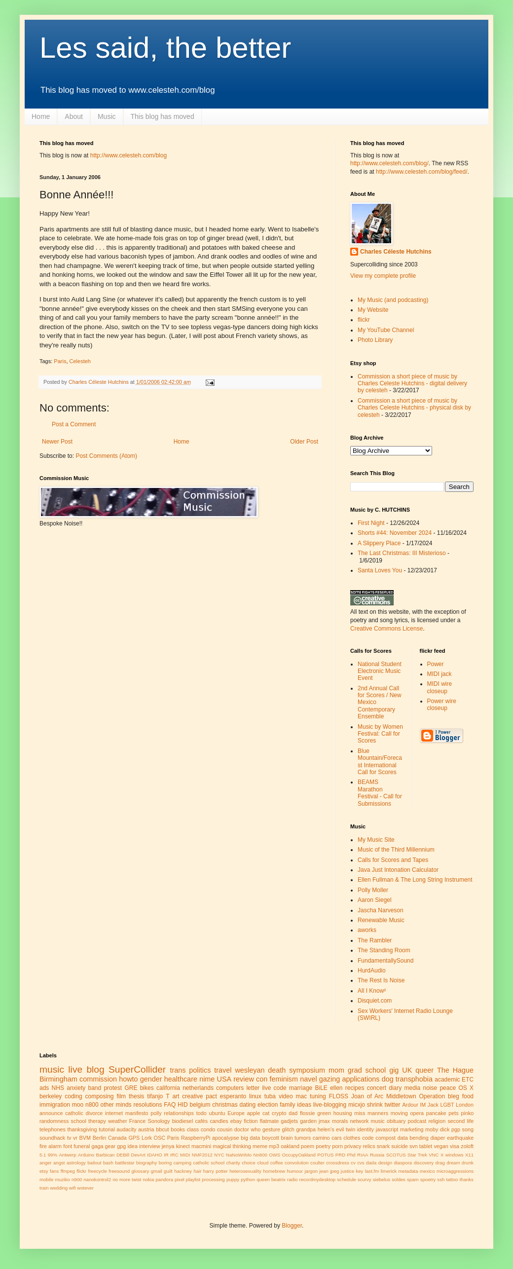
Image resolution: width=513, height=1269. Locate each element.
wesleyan (249, 1070)
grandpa (306, 1129)
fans (54, 1171)
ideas (304, 1104)
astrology (76, 1162)
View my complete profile (383, 275)
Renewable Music (381, 920)
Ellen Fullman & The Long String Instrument (415, 879)
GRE (130, 1087)
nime (207, 1079)
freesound (119, 1171)
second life (460, 1121)
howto (128, 1079)
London (465, 1105)
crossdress (337, 1162)
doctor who (247, 1129)
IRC (174, 1154)
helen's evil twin (337, 1129)
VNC (434, 1154)
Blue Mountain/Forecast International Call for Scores (380, 761)
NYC (219, 1154)
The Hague (455, 1070)
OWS (274, 1154)
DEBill (122, 1154)
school (78, 1121)
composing (99, 1096)
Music (107, 116)
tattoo (452, 1179)
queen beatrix (271, 1179)
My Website (373, 309)
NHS (58, 1087)
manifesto (136, 1113)
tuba (270, 1096)
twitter (393, 1104)
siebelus (381, 1179)
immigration (54, 1104)
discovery (424, 1162)
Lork (147, 1138)
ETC (468, 1079)
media (412, 1087)
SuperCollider (137, 1069)
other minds (115, 1104)
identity (365, 1129)
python (248, 1179)
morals (340, 1121)
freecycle (97, 1171)
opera (417, 1113)
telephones (52, 1129)
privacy (352, 1146)
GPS (134, 1138)
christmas (224, 1104)
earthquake (460, 1138)
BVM (85, 1138)
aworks (367, 930)
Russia (377, 1154)
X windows (452, 1154)
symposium (307, 1070)
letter (252, 1087)
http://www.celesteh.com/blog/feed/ (421, 171)
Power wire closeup (441, 704)
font (67, 1146)
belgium (200, 1104)
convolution (297, 1162)
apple (253, 1113)
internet (114, 1113)
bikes (147, 1087)
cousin (224, 1129)
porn (337, 1146)
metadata (408, 1171)
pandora (164, 1179)
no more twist (126, 1179)
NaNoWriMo (239, 1154)
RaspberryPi (195, 1138)
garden (308, 1121)
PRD (340, 1154)
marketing (411, 1129)
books (178, 1129)
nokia (148, 1179)
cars (336, 1138)
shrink (375, 1104)
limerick (389, 1171)
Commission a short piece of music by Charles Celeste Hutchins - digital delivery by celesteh (412, 383)
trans (177, 1070)
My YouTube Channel (386, 330)
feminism (283, 1079)
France (137, 1121)
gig (394, 1070)
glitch (288, 1129)
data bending (413, 1138)
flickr (364, 319)
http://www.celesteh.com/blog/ (389, 163)
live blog (86, 1069)
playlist (193, 1179)
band (94, 1087)
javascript (387, 1129)
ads (44, 1087)
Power (435, 664)
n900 (77, 1179)
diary (395, 1087)
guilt (168, 1171)
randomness (54, 1121)
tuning (318, 1096)
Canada (117, 1138)
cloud (262, 1162)
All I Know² (372, 990)
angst (59, 1162)
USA (224, 1079)
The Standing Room (384, 950)
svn (413, 1146)
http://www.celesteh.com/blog (128, 155)
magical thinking (232, 1146)
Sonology (158, 1121)
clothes (351, 1138)
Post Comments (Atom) (106, 455)
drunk (468, 1162)
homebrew (274, 1171)
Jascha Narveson (380, 910)
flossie (307, 1113)
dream (453, 1162)
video (286, 1096)
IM (423, 1105)
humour (295, 1171)
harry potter (215, 1171)
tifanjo (155, 1096)
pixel (179, 1179)
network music (367, 1121)
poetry (323, 1146)
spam (412, 1179)
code (367, 1138)
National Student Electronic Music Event (380, 671)
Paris (60, 361)
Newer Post (57, 441)
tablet (425, 1146)
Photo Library (375, 339)
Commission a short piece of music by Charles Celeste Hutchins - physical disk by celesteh (414, 407)
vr (75, 1138)
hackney (183, 1171)
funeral (81, 1146)
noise (430, 1087)
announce (51, 1113)
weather (117, 1121)
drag (440, 1162)
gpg (121, 1146)
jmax (324, 1121)
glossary (140, 1171)
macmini (201, 1146)
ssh (440, 1179)
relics (369, 1146)
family (287, 1104)
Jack (433, 1105)
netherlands (198, 1087)
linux (255, 1096)
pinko (467, 1113)
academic (447, 1079)
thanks (467, 1179)
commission (98, 1079)
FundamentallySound (385, 960)
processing (213, 1179)
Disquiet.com (375, 1000)
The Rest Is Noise (381, 980)
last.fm (372, 1171)
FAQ (170, 1104)
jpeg (334, 1171)
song (468, 1129)
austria (146, 1129)
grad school (367, 1070)
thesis (136, 1096)
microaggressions (455, 1171)
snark (383, 1146)
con (261, 1079)
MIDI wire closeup (439, 687)
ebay (236, 1121)
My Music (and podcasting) (393, 300)
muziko (62, 1179)
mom (336, 1070)
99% (52, 1154)
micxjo (356, 1104)
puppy (232, 1179)
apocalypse (225, 1138)
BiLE (321, 1087)
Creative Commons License (386, 628)
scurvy (364, 1179)
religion (436, 1121)
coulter (317, 1162)
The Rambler (375, 940)
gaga (97, 1146)
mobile (46, 1179)
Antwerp (67, 1154)
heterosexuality (245, 1171)
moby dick (437, 1129)
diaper (437, 1138)
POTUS (325, 1154)
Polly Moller (373, 890)
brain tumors (296, 1138)
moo (77, 1104)
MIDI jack (439, 674)
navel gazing (320, 1079)
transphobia (414, 1079)
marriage (300, 1087)
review (243, 1079)
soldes (398, 1179)
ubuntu (217, 1113)
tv (69, 1138)
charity (233, 1162)
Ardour (410, 1105)
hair (197, 1171)
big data (250, 1138)
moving (399, 1113)
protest (113, 1087)
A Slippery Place (379, 543)
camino (321, 1138)
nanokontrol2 (97, 1179)
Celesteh (80, 361)
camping (182, 1162)
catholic (74, 1113)
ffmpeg (68, 1171)
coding (73, 1096)
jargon (311, 1171)
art (175, 1096)
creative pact (199, 1096)
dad (293, 1113)
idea (132, 1146)
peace (448, 1087)
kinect (183, 1146)
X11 (469, 1154)
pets (453, 1113)
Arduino (86, 1154)
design (385, 1162)
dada (371, 1162)
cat (265, 1113)
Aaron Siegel (375, 899)
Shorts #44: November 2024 (395, 532)
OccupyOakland (299, 1154)
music (51, 1069)
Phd (351, 1154)
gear (110, 1146)
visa (454, 1146)
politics (200, 1070)
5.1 (42, 1154)
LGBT (447, 1105)
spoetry (428, 1179)
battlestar (124, 1162)
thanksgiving (82, 1129)
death (277, 1070)
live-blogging (329, 1104)
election (267, 1104)
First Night (371, 523)
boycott (270, 1138)
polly (155, 1113)
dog (388, 1079)
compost (385, 1138)
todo (201, 1113)
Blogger (292, 1225)
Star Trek (417, 1154)
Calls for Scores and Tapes (393, 860)
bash (108, 1162)
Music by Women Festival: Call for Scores (380, 734)
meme (260, 1146)
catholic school (208, 1162)
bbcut (162, 1129)
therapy (97, 1121)
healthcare (180, 1079)
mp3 (274, 1146)
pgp (455, 1129)
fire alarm (50, 1146)
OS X (466, 1087)
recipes (355, 1087)
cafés (201, 1121)
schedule (346, 1179)
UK (407, 1070)
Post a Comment (74, 424)
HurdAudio (372, 970)
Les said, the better (165, 47)
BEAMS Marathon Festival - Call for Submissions (380, 793)
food (468, 1096)
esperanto (233, 1096)
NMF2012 (202, 1154)
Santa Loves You (380, 570)
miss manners (371, 1113)
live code (274, 1087)
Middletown (401, 1096)
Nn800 (260, 1154)
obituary (396, 1121)
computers (230, 1087)
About (74, 116)
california (168, 1087)
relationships (179, 1113)
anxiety (76, 1087)
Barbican (105, 1154)
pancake (436, 1113)
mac (301, 1096)
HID (183, 1104)
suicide (399, 1146)
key (359, 1171)
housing (342, 1113)
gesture (271, 1129)
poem (307, 1146)
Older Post (304, 441)
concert (376, 1087)
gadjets (289, 1121)
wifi (72, 1188)
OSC (159, 1138)
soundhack (52, 1138)
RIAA (362, 1154)
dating (247, 1104)
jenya (168, 1146)
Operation (432, 1096)
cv (353, 1162)
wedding (59, 1188)
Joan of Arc (367, 1096)
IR (166, 1154)
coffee (276, 1162)
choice (249, 1162)
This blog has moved (162, 116)
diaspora (403, 1162)
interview (149, 1146)
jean (324, 1171)
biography (146, 1162)
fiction (250, 1121)
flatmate (269, 1121)
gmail (156, 1171)
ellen (336, 1087)
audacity (126, 1129)
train (44, 1188)
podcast (416, 1121)
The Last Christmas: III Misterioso (402, 553)
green (324, 1113)
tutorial (106, 1129)
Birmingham (58, 1079)
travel (222, 1070)
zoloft (467, 1146)
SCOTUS (396, 1154)
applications (360, 1079)
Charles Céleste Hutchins (396, 251)
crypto (279, 1113)
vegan (441, 1146)
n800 (92, 1104)
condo (208, 1129)
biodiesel (182, 1121)
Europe (236, 1113)
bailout (94, 1162)
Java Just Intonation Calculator (398, 869)
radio (292, 1179)
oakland (290, 1146)
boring (165, 1162)
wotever (85, 1188)
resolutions (147, 1104)
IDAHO (154, 1154)
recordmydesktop (317, 1179)
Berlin (100, 1138)
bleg (453, 1096)
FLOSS (338, 1096)
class (193, 1129)
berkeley (50, 1096)
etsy (43, 1171)
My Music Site (376, 839)
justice (347, 1171)
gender (151, 1079)
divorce (94, 1113)
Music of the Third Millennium (396, 849)
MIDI (185, 1154)
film (121, 1096)
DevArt (138, 1154)
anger (45, 1162)
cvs (360, 1162)
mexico (427, 1171)
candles (219, 1121)
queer (424, 1070)
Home (41, 116)
